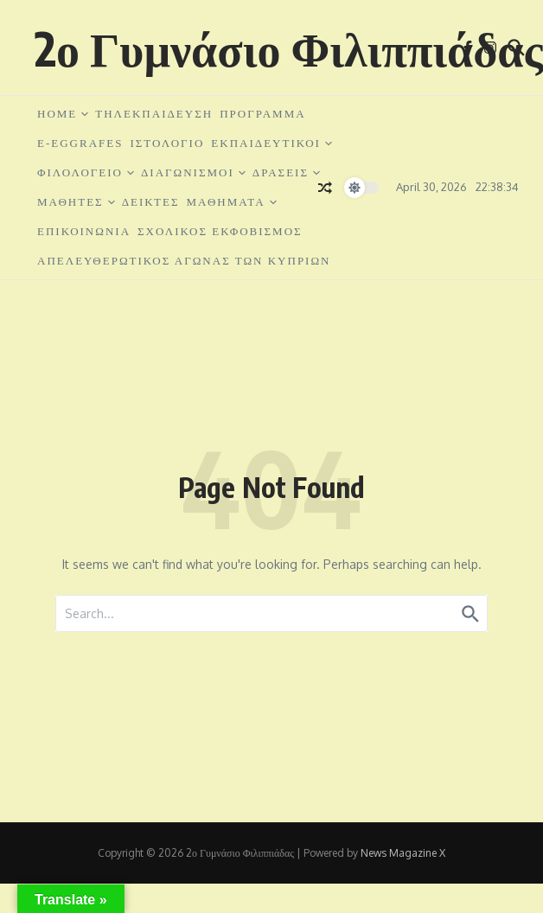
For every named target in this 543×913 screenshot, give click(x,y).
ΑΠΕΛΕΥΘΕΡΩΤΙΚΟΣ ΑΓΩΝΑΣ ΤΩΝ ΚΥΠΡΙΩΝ (184, 260)
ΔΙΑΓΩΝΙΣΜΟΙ (193, 172)
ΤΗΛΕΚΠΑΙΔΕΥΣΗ (154, 113)
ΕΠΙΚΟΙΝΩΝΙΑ (84, 231)
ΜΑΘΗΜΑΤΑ (232, 201)
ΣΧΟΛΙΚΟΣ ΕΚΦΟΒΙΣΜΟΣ (220, 231)
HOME (62, 113)
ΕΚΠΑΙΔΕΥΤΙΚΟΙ (271, 143)
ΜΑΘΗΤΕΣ (76, 201)
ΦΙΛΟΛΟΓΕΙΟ (85, 172)
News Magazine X (403, 852)
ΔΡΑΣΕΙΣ (286, 172)
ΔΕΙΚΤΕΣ (151, 201)
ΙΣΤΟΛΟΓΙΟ (167, 143)
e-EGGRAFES (80, 143)
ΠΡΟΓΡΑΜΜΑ (262, 113)
